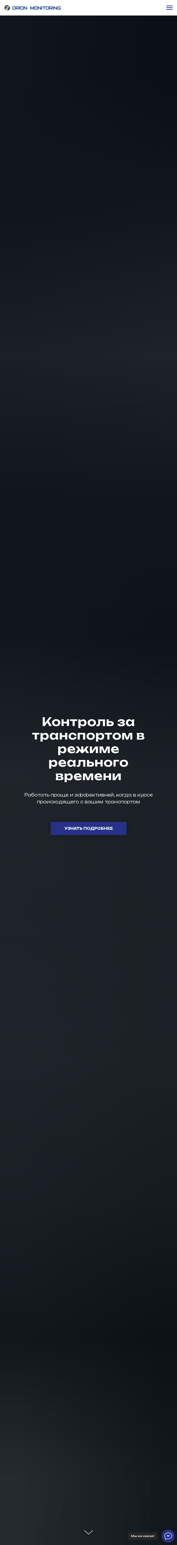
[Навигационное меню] (169, 8)
